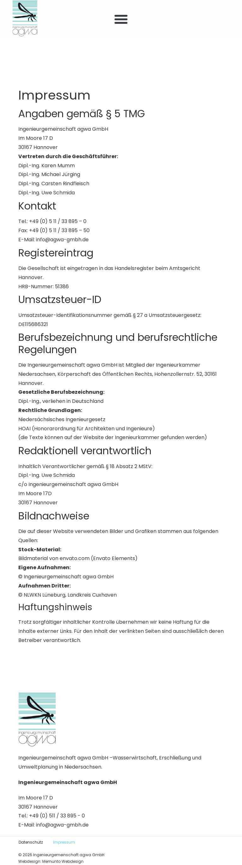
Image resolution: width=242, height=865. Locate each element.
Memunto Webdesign (63, 861)
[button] (121, 19)
